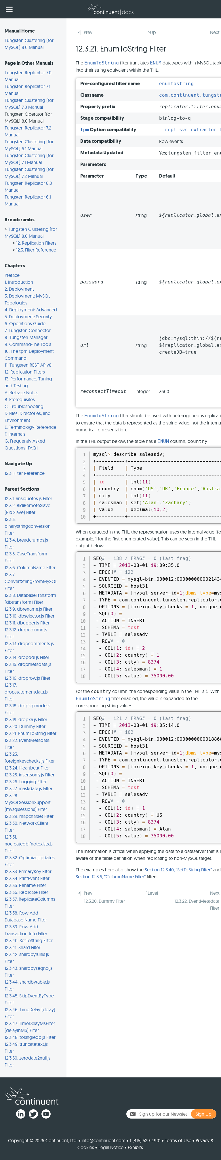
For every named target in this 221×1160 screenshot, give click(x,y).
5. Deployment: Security (28, 316)
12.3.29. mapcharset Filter (29, 816)
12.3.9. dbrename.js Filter (28, 609)
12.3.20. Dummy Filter (25, 726)
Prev (88, 32)
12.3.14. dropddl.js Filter (27, 657)
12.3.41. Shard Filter (22, 947)
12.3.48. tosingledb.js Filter (30, 1037)
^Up (152, 32)
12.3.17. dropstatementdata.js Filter (26, 692)
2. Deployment (19, 289)
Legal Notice (110, 1147)
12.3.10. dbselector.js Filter (29, 616)
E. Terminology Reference (30, 427)
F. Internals (15, 434)
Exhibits (135, 1147)
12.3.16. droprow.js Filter (27, 678)
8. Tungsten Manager (26, 337)
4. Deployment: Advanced (31, 310)
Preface (12, 275)
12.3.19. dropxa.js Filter (26, 719)
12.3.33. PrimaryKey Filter (28, 871)
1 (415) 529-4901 (145, 1140)
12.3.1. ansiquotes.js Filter (28, 498)
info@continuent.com (103, 1140)
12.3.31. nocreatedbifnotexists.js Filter (29, 844)
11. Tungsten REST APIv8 (28, 365)
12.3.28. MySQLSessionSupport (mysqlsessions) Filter (28, 802)
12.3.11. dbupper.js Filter (27, 623)
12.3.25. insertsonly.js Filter (29, 775)
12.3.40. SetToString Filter (29, 940)
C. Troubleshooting (24, 406)
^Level (151, 893)
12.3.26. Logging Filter (26, 781)
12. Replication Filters (36, 243)
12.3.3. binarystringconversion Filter (28, 526)
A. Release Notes (21, 392)
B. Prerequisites (20, 399)
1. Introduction (19, 282)
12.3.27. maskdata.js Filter (28, 788)
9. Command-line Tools (28, 344)
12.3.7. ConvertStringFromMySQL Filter (31, 581)
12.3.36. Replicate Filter (26, 892)
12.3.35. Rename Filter (25, 885)
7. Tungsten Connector (28, 330)
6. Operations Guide (25, 323)
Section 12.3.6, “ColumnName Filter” (111, 876)
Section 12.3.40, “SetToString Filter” (178, 870)
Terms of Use (178, 1140)
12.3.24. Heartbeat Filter (27, 768)
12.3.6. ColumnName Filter (30, 567)
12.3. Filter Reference (36, 250)
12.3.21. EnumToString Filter (30, 733)
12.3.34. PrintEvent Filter (27, 878)
